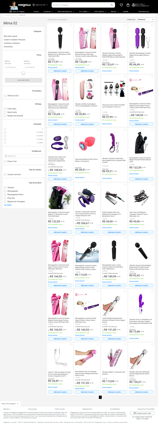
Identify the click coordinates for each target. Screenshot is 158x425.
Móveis (115, 11)
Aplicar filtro (23, 80)
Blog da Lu (6, 409)
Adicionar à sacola (60, 71)
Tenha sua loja (60, 409)
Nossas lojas (32, 409)
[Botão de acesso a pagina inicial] (19, 5)
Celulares (48, 11)
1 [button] (100, 397)
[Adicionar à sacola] (60, 71)
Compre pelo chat (142, 413)
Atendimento (144, 11)
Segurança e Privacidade (146, 409)
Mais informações (10, 404)
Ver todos (7, 205)
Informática (100, 11)
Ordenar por (131, 19)
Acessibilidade (115, 409)
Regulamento (87, 409)
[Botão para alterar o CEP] (40, 4)
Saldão (125, 11)
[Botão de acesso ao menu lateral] (17, 11)
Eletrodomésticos (66, 11)
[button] (112, 5)
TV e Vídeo (84, 11)
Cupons (36, 11)
